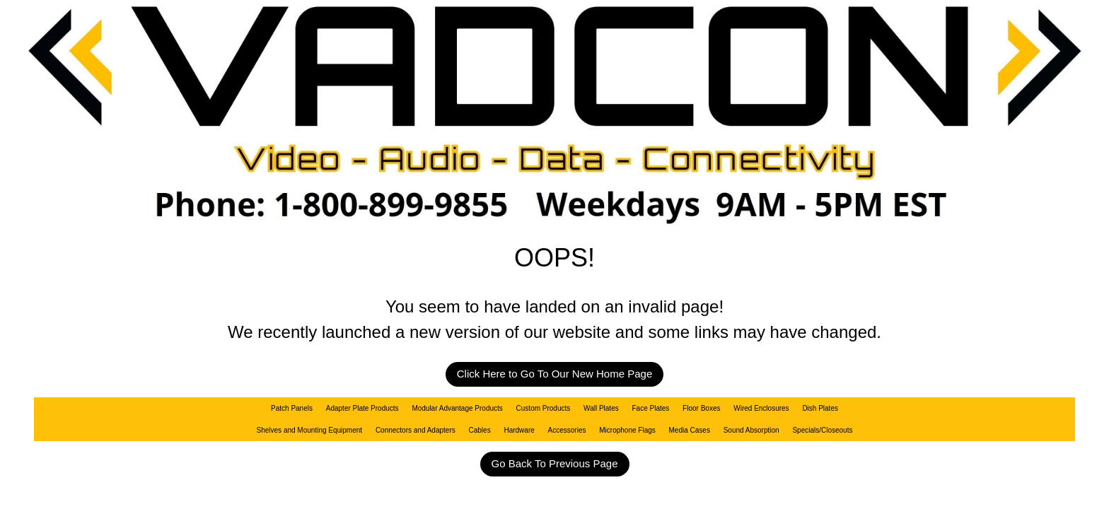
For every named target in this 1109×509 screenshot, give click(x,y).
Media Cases (689, 430)
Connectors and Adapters (415, 430)
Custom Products (543, 408)
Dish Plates (820, 408)
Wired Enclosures (761, 408)
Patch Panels (292, 408)
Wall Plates (601, 408)
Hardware (519, 430)
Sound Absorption (751, 430)
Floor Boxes (701, 408)
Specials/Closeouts (822, 430)
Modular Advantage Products (457, 408)
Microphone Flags (627, 430)
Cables (480, 430)
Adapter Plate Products (362, 408)
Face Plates (651, 408)
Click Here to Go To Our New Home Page (555, 374)
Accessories (567, 430)
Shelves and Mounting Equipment (310, 430)
